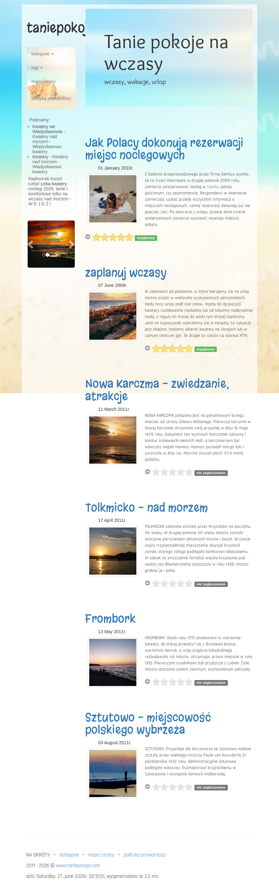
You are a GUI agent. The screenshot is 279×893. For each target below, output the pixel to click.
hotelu (212, 187)
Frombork (110, 618)
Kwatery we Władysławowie (47, 129)
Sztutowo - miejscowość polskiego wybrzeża (148, 724)
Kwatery (40, 156)
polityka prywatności (51, 98)
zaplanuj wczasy (126, 272)
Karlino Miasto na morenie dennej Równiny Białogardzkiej (51, 233)
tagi (37, 67)
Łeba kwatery (54, 183)
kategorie (42, 53)
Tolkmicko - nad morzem (146, 507)
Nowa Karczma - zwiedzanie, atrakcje (157, 390)
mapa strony (43, 81)
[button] (31, 244)
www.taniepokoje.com (78, 865)
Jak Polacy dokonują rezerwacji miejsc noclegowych (164, 149)
